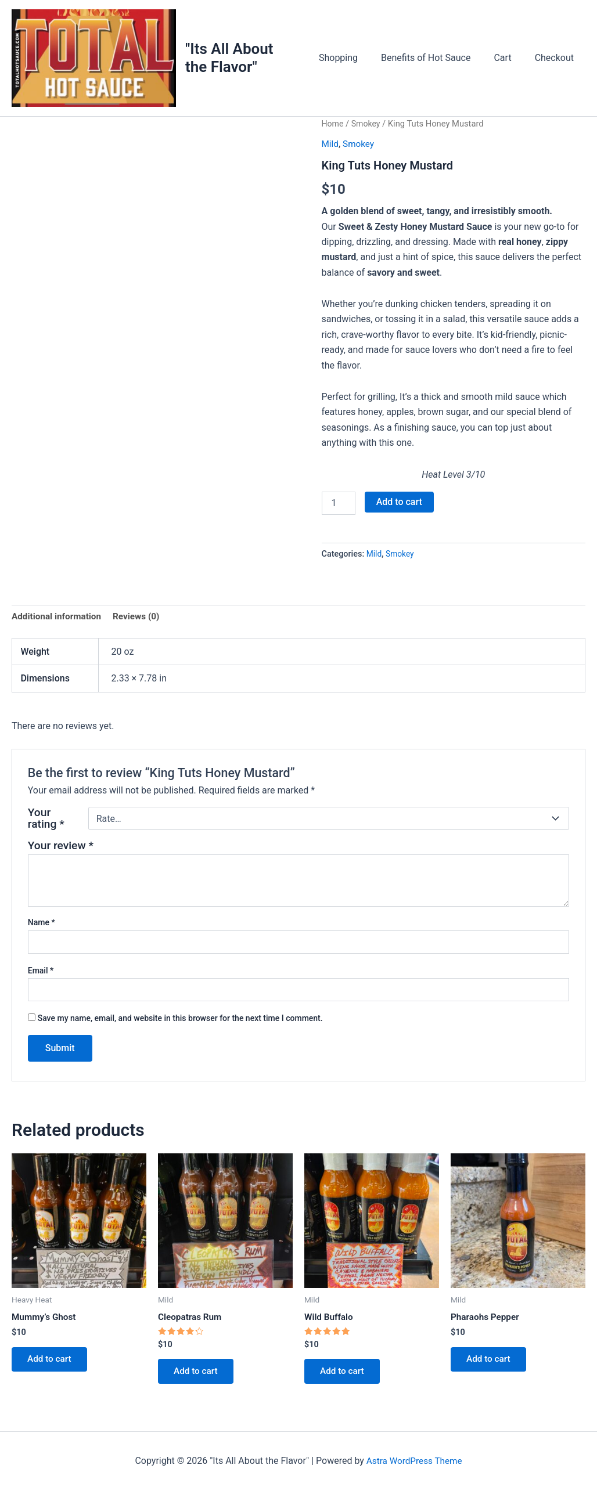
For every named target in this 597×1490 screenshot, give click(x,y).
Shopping (354, 61)
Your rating (46, 826)
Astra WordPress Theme (414, 1460)
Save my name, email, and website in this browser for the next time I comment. (180, 1025)
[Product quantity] (338, 509)
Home (333, 130)
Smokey (368, 130)
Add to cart (399, 508)
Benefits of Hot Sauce (437, 61)
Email (41, 978)
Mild (331, 150)
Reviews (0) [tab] (141, 623)
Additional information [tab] (58, 623)
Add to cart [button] (52, 1368)
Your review (60, 853)
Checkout (556, 61)
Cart (509, 61)
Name (41, 930)
